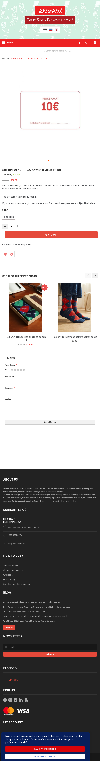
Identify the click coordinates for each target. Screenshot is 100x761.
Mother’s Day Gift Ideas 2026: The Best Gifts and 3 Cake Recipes (31, 602)
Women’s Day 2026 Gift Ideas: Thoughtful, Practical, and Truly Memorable (35, 616)
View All (9, 627)
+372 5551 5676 (15, 535)
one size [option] (9, 216)
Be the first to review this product (16, 244)
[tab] (50, 358)
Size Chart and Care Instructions (17, 584)
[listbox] (50, 217)
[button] (48, 160)
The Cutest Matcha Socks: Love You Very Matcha (24, 611)
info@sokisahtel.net (17, 544)
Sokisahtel (13, 680)
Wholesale (8, 575)
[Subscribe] (50, 654)
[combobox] (70, 51)
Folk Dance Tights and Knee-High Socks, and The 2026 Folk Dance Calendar (37, 607)
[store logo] (50, 11)
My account (95, 42)
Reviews (10, 357)
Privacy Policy (9, 579)
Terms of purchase (11, 565)
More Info (23, 742)
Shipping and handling (13, 570)
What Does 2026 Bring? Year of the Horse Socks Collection (29, 621)
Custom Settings (45, 757)
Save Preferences (45, 749)
